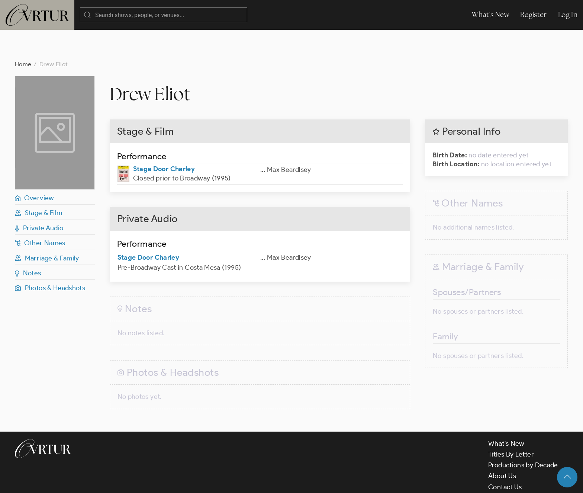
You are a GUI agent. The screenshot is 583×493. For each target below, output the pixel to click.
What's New (490, 14)
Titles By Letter (511, 424)
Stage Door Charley (164, 139)
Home (23, 34)
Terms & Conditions (134, 481)
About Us (502, 446)
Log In (567, 14)
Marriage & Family (47, 228)
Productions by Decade (523, 435)
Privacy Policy (189, 481)
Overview (34, 168)
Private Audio (39, 198)
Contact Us (505, 457)
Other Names (40, 213)
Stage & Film (38, 183)
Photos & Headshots (50, 258)
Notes (28, 243)
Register (533, 14)
